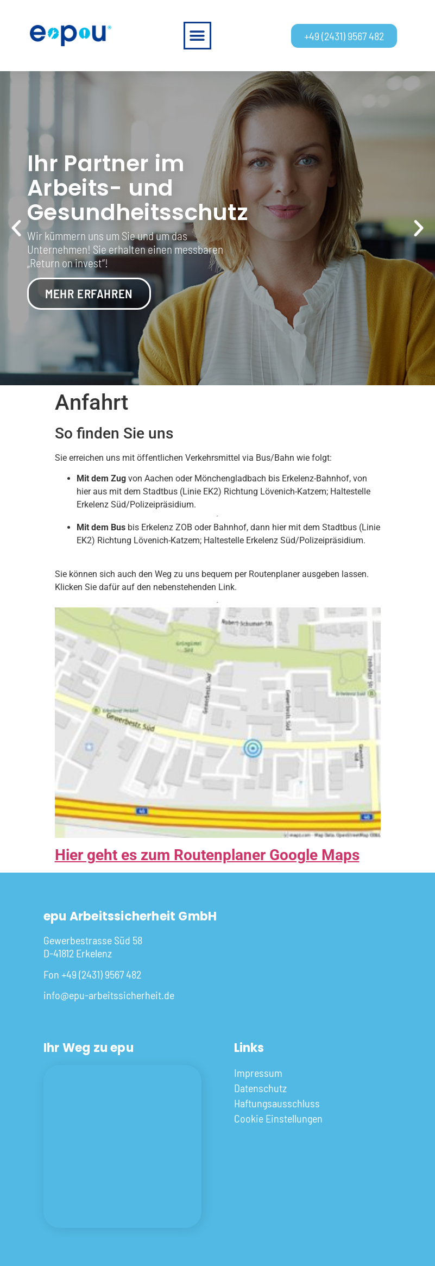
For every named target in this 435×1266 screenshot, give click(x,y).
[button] (197, 35)
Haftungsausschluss (277, 1103)
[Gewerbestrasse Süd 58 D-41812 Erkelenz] (122, 1146)
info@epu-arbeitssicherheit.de (108, 994)
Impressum (258, 1072)
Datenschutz (260, 1087)
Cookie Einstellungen (278, 1118)
